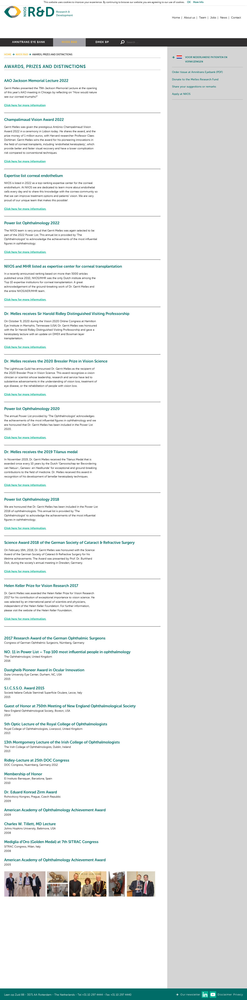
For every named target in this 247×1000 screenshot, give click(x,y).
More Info (198, 2)
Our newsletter (190, 994)
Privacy (238, 994)
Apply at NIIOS (181, 137)
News (223, 17)
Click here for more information (87, 149)
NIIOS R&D (69, 85)
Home (38, 12)
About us (189, 17)
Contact (236, 17)
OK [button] (189, 2)
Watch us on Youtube (213, 994)
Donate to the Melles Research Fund (195, 123)
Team (202, 17)
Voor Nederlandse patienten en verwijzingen (206, 103)
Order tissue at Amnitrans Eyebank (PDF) (197, 115)
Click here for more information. (88, 261)
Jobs (213, 17)
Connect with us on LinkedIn (205, 994)
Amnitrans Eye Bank (28, 85)
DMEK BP (102, 85)
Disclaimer (225, 994)
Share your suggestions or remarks (194, 130)
